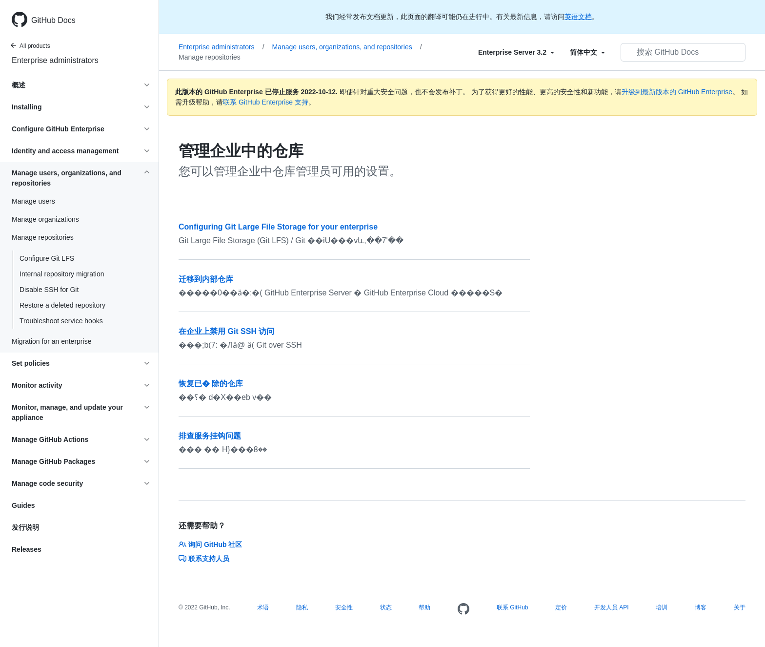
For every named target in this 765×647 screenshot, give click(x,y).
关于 (739, 607)
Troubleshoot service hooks (61, 321)
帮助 (424, 607)
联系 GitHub (512, 607)
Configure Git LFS (47, 258)
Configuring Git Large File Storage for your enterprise (278, 227)
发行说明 (25, 527)
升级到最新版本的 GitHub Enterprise (677, 92)
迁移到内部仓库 (206, 279)
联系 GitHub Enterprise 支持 (265, 102)
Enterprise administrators (55, 60)
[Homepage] (463, 609)
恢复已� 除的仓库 (211, 383)
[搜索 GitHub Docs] (683, 52)
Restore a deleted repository (62, 305)
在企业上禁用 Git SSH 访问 (226, 331)
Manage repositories (210, 57)
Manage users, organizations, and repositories (347, 47)
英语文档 (578, 17)
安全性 (344, 607)
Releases (26, 549)
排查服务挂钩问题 (210, 436)
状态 (386, 607)
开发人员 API (611, 607)
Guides (23, 505)
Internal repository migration (62, 274)
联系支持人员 (204, 559)
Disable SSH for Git (49, 289)
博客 (700, 607)
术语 (263, 607)
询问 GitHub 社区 (210, 544)
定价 (561, 607)
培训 (661, 607)
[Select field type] (516, 52)
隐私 (302, 607)
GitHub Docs (53, 20)
